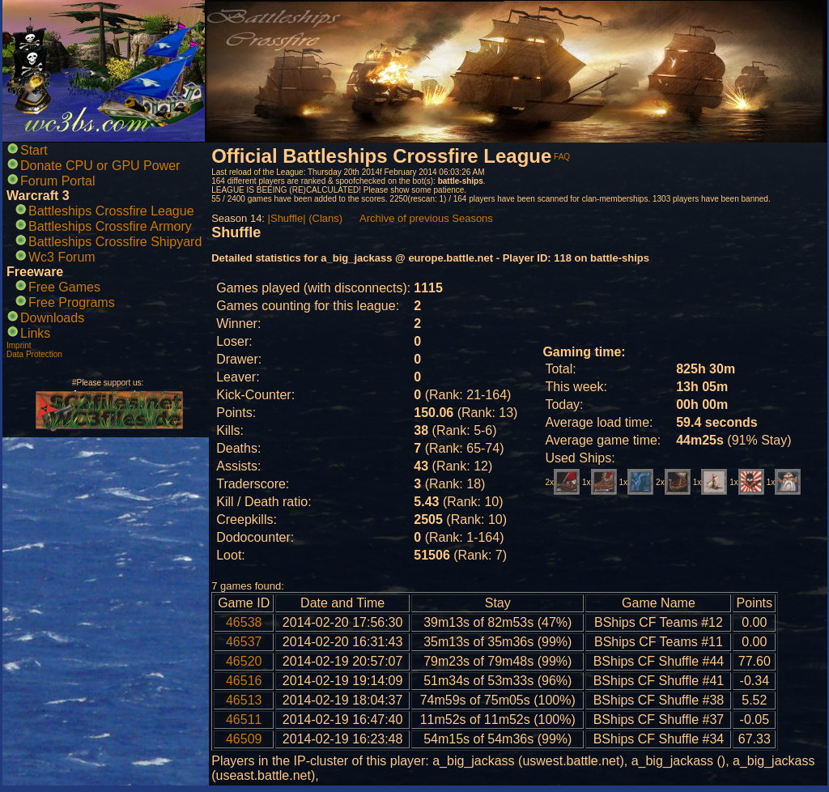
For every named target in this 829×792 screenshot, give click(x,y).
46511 (244, 719)
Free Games (64, 287)
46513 (244, 700)
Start (34, 150)
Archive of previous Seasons (426, 218)
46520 (244, 661)
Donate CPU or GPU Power (100, 165)
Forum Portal (57, 181)
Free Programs (71, 302)
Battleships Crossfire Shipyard (115, 242)
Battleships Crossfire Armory (110, 226)
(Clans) (325, 218)
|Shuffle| (287, 218)
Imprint (19, 345)
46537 (244, 642)
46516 (244, 681)
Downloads (52, 318)
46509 (244, 739)
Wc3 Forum (62, 257)
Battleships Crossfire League (111, 211)
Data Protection (34, 354)
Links (35, 333)
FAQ (562, 156)
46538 (244, 622)
